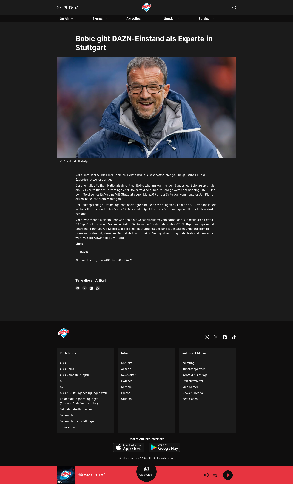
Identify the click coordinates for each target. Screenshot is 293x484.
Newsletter (128, 375)
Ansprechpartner (193, 369)
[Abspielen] (228, 475)
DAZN (84, 252)
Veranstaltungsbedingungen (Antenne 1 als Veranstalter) (79, 401)
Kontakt (126, 363)
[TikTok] (76, 7)
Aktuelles (136, 18)
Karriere (126, 387)
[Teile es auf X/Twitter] (84, 288)
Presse (125, 393)
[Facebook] (71, 7)
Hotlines (126, 381)
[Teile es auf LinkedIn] (91, 288)
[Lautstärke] (206, 475)
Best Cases (190, 399)
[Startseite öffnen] (147, 7)
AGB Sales (67, 369)
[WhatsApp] (59, 7)
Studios (126, 399)
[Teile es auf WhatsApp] (98, 288)
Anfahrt (126, 369)
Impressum (67, 427)
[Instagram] (65, 7)
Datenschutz (68, 415)
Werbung (188, 363)
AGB (63, 363)
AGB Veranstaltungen (74, 375)
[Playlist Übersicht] (215, 475)
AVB (62, 387)
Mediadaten (190, 387)
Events (100, 18)
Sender (172, 18)
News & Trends (192, 393)
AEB (62, 381)
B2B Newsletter (192, 381)
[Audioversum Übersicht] (146, 472)
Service (206, 18)
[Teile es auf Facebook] (77, 288)
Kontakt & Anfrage (194, 375)
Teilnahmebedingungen (76, 409)
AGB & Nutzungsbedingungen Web (83, 393)
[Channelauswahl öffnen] (234, 7)
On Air (67, 18)
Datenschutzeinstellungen (77, 421)
